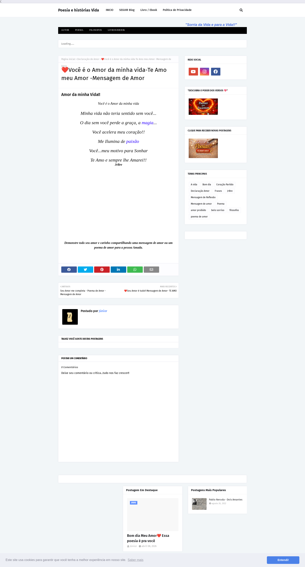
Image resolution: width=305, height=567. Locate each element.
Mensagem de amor (201, 203)
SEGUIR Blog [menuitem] (127, 10)
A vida (194, 184)
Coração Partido (224, 184)
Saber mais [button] (135, 560)
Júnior (102, 311)
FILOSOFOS (95, 30)
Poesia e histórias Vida (78, 10)
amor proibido (198, 210)
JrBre (230, 191)
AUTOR (65, 30)
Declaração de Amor (88, 59)
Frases (218, 191)
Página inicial (68, 59)
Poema (220, 203)
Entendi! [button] (283, 560)
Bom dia (206, 184)
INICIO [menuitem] (109, 10)
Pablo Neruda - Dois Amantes (225, 499)
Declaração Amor (200, 191)
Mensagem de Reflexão (203, 197)
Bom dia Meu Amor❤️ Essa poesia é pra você (148, 538)
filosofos (234, 210)
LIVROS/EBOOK (116, 30)
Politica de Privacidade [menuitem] (177, 10)
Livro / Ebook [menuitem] (148, 10)
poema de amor (199, 216)
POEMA (79, 30)
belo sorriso (217, 210)
